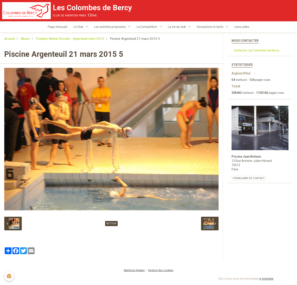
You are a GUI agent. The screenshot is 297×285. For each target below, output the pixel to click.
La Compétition (147, 26)
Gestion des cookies (160, 270)
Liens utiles (241, 26)
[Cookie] (9, 276)
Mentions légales (134, 270)
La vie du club (177, 26)
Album (25, 39)
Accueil (9, 39)
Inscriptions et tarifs (210, 26)
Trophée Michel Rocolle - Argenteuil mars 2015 (70, 39)
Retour (111, 223)
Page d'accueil (57, 26)
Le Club (79, 26)
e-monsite (266, 278)
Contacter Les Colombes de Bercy (256, 50)
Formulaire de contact (249, 178)
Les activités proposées (110, 26)
